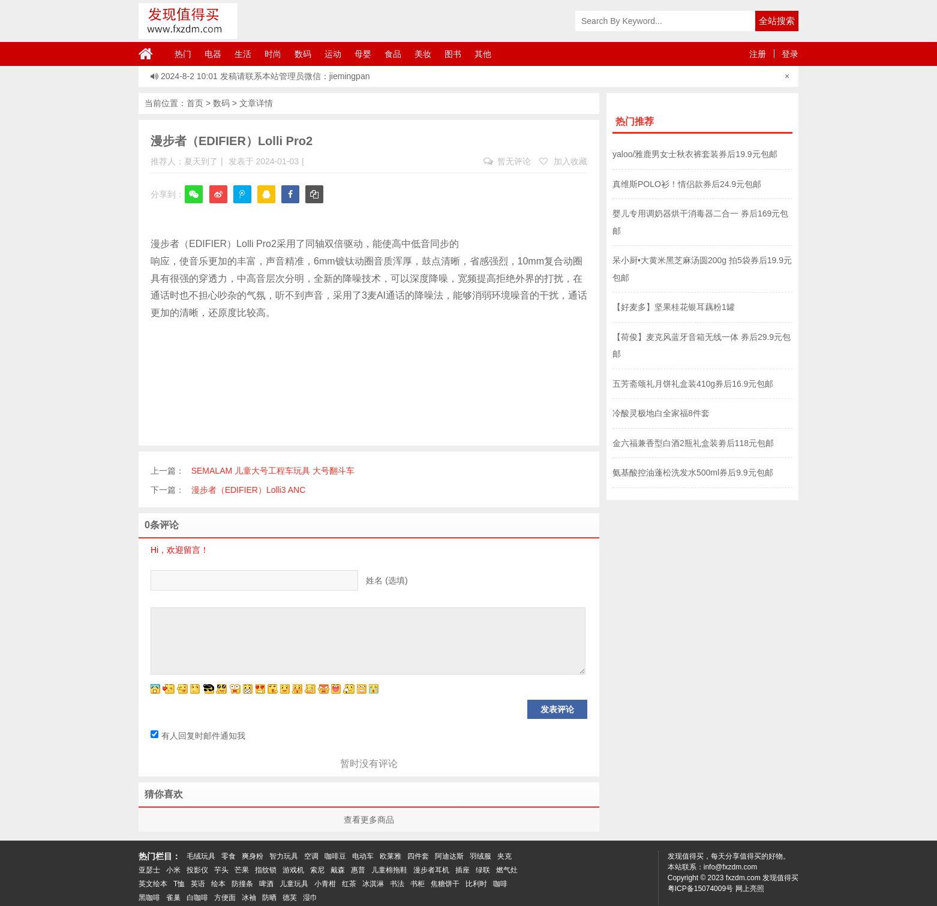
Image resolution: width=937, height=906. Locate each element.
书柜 (417, 884)
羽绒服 (480, 856)
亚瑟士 (149, 870)
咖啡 (500, 884)
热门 (183, 54)
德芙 (290, 897)
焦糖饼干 (445, 884)
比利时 (476, 884)
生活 (243, 54)
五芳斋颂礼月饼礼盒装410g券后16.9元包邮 (692, 384)
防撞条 (242, 884)
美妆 (423, 54)
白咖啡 (197, 897)
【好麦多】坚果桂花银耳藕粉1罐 (673, 307)
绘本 (218, 884)
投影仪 (197, 870)
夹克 (504, 856)
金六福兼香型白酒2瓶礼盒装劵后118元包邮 (693, 443)
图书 (453, 54)
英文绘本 (153, 884)
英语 (198, 884)
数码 (303, 54)
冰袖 (249, 897)
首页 (195, 103)
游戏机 (293, 870)
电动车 (363, 856)
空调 (311, 856)
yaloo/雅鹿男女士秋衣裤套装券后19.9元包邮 (694, 154)
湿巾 (310, 897)
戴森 (338, 870)
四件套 (418, 856)
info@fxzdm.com (731, 867)
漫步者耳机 (431, 870)
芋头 (221, 870)
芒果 (242, 870)
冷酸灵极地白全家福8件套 (661, 413)
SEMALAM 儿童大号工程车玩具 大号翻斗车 (273, 470)
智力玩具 (283, 856)
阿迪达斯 (449, 856)
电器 (213, 54)
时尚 (273, 54)
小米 (173, 870)
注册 (757, 54)
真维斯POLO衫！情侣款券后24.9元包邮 (686, 184)
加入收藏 (563, 161)
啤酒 (266, 884)
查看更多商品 (369, 819)
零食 (228, 856)
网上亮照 (749, 888)
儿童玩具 (294, 884)
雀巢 (173, 897)
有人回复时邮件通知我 (198, 736)
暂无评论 (507, 161)
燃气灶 (507, 870)
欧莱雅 (390, 856)
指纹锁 (266, 870)
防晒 (269, 897)
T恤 (179, 884)
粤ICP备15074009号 (700, 888)
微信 (193, 202)
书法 (397, 884)
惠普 (358, 870)
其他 (482, 54)
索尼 (317, 870)
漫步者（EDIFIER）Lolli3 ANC (248, 490)
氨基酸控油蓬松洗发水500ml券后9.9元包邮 (692, 472)
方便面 (225, 897)
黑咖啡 (149, 897)
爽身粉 (252, 856)
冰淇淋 (373, 884)
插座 (462, 870)
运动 (333, 54)
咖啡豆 (335, 856)
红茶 (349, 884)
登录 (790, 54)
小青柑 (325, 884)
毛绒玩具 (201, 856)
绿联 (483, 870)
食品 (393, 54)
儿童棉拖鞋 (389, 870)
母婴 (363, 54)
